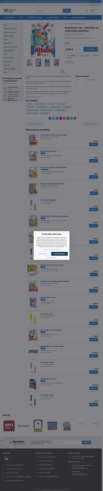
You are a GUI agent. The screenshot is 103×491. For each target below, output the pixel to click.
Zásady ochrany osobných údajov (51, 249)
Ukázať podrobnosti (51, 257)
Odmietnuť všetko (42, 254)
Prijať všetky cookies (59, 254)
